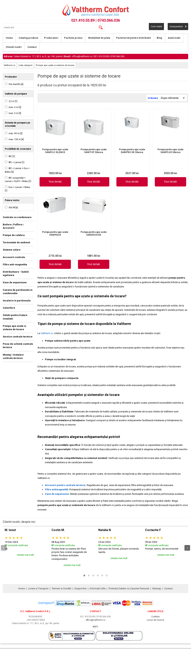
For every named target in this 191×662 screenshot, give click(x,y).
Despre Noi (80, 588)
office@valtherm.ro (82, 56)
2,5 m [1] (12, 101)
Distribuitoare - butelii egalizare (16, 273)
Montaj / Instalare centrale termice (13, 356)
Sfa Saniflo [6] (15, 84)
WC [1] (11, 156)
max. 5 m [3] (14, 113)
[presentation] (4, 548)
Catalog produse (28, 37)
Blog (159, 37)
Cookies (155, 616)
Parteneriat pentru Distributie (133, 37)
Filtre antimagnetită (56, 489)
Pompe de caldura (14, 235)
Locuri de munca (155, 620)
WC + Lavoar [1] (16, 162)
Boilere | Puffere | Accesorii (13, 226)
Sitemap (156, 588)
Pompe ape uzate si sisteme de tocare (55, 65)
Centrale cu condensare (17, 217)
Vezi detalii (55, 181)
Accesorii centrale (14, 257)
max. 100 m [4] (16, 139)
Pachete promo (73, 37)
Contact (32, 47)
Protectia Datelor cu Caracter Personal (129, 588)
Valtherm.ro (9, 65)
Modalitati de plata (99, 37)
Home (9, 37)
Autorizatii (174, 37)
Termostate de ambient (16, 242)
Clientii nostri (14, 47)
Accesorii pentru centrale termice (65, 485)
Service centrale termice (17, 336)
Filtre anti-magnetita (15, 264)
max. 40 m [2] (15, 133)
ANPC (95, 626)
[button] (84, 575)
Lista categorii (25, 65)
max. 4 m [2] (14, 107)
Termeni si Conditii (61, 588)
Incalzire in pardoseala (17, 300)
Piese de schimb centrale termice (18, 345)
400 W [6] (13, 207)
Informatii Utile (97, 588)
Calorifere (9, 307)
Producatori (51, 37)
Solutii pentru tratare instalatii (15, 317)
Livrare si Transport (38, 588)
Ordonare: (153, 98)
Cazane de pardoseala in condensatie (17, 291)
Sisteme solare (12, 249)
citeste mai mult (25, 554)
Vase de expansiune (15, 282)
